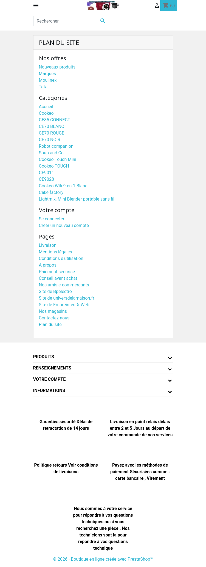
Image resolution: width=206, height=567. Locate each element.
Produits (43, 356)
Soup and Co (51, 152)
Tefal (44, 86)
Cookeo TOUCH (54, 166)
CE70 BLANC (51, 126)
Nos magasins (53, 311)
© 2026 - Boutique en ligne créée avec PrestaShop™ (103, 559)
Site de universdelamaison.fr (66, 298)
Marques (47, 73)
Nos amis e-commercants (64, 284)
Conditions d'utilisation (61, 258)
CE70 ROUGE (51, 133)
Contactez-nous (54, 318)
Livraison (48, 245)
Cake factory (51, 192)
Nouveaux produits (57, 67)
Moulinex (48, 80)
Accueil (46, 106)
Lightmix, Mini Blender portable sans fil (76, 199)
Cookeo (46, 113)
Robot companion (56, 146)
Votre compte (49, 379)
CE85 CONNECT (54, 119)
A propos (48, 265)
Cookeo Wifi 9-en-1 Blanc (63, 185)
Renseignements (52, 368)
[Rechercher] (64, 21)
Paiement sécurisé (57, 271)
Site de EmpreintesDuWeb (64, 304)
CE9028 (46, 179)
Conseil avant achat (58, 278)
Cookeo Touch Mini (57, 159)
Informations (49, 390)
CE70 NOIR (49, 139)
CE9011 (46, 172)
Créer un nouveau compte (64, 225)
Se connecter (51, 218)
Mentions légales (55, 251)
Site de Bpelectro (55, 291)
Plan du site (50, 324)
